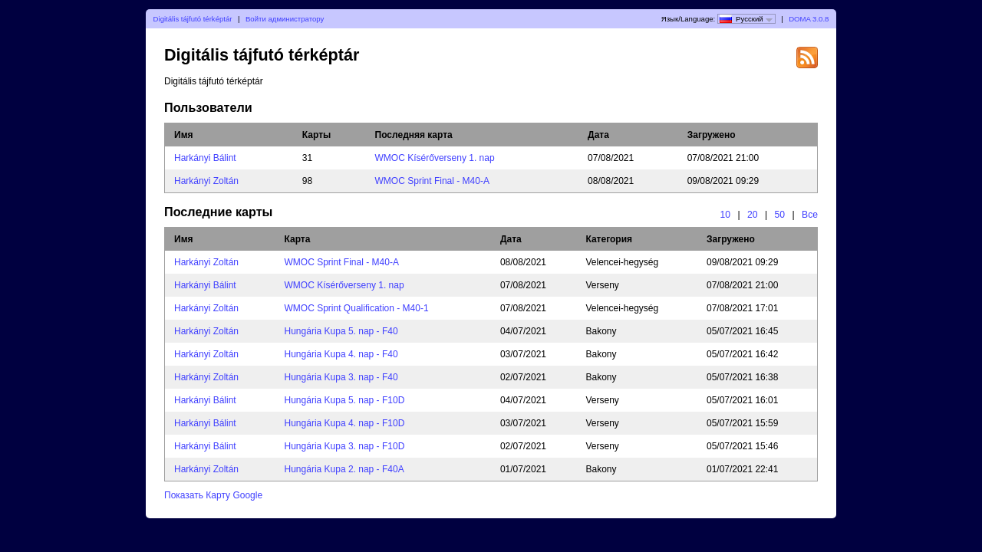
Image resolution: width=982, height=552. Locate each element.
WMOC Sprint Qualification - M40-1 (357, 308)
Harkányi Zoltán (206, 181)
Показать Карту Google (213, 495)
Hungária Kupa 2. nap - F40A (344, 469)
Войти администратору (285, 19)
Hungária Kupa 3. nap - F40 (341, 377)
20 (752, 214)
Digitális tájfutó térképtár (192, 19)
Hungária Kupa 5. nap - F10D (345, 400)
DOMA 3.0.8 (809, 19)
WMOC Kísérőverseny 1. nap (435, 158)
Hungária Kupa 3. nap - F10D (345, 446)
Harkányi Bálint (205, 158)
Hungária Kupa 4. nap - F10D (345, 423)
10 (725, 214)
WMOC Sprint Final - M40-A (432, 181)
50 (780, 214)
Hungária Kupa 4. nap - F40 (341, 354)
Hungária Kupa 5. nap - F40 (341, 331)
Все (810, 214)
